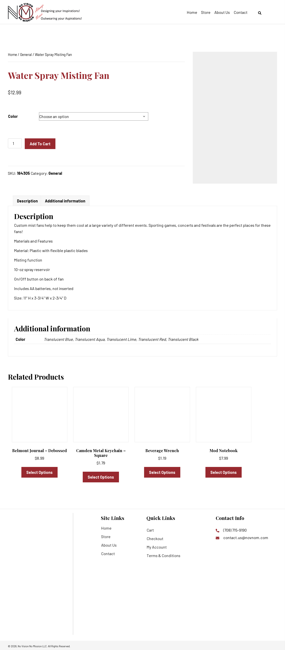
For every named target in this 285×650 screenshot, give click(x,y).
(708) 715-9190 (235, 528)
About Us (109, 543)
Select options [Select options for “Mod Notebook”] (223, 470)
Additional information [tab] (65, 199)
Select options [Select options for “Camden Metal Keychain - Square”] (101, 475)
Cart (150, 528)
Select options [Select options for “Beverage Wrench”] (162, 470)
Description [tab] (27, 199)
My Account (157, 545)
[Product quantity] (15, 143)
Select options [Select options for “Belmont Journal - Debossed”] (39, 470)
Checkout (155, 537)
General (26, 54)
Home (12, 54)
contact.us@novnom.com (245, 536)
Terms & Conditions (163, 554)
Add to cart (40, 143)
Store (105, 535)
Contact (108, 552)
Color (13, 116)
